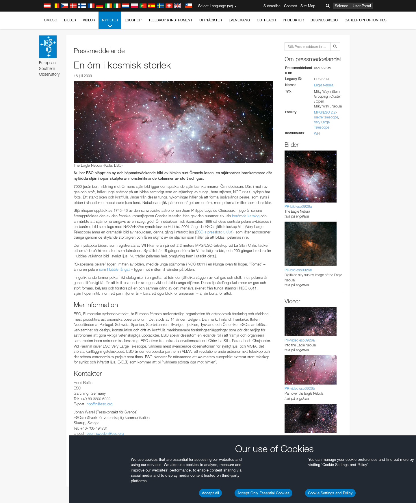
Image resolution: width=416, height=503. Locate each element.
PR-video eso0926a (300, 340)
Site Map (307, 5)
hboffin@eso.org (99, 404)
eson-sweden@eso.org (105, 433)
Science (341, 5)
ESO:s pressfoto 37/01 (214, 232)
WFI (317, 133)
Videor (89, 20)
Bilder (70, 20)
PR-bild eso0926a (298, 206)
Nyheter (110, 23)
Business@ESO (324, 20)
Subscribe (272, 5)
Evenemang (239, 20)
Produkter (293, 20)
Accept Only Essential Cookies (263, 493)
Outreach (266, 20)
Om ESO (50, 20)
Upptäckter (210, 20)
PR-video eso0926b (300, 388)
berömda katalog (245, 216)
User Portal (362, 5)
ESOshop (133, 20)
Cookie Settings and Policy (330, 493)
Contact (290, 5)
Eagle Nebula (323, 85)
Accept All (210, 493)
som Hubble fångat (114, 269)
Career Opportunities (366, 20)
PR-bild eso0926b (298, 270)
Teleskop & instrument (170, 20)
